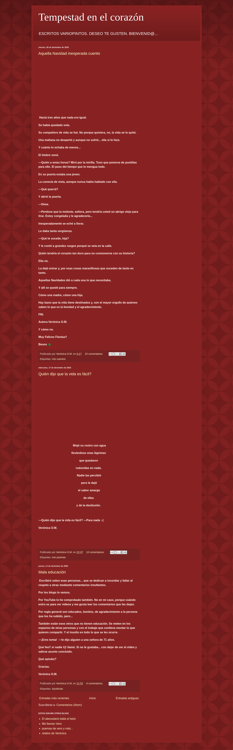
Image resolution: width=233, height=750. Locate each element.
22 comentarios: (94, 353)
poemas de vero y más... (57, 728)
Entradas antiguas (127, 698)
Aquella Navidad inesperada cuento (69, 53)
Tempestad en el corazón (91, 17)
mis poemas (59, 557)
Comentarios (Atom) (69, 704)
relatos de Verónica (54, 733)
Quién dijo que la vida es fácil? (65, 374)
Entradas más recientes (54, 698)
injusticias (57, 688)
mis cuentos (59, 359)
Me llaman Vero (52, 723)
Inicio (92, 698)
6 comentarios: (95, 683)
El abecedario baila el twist (59, 718)
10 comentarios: (95, 552)
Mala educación (52, 572)
